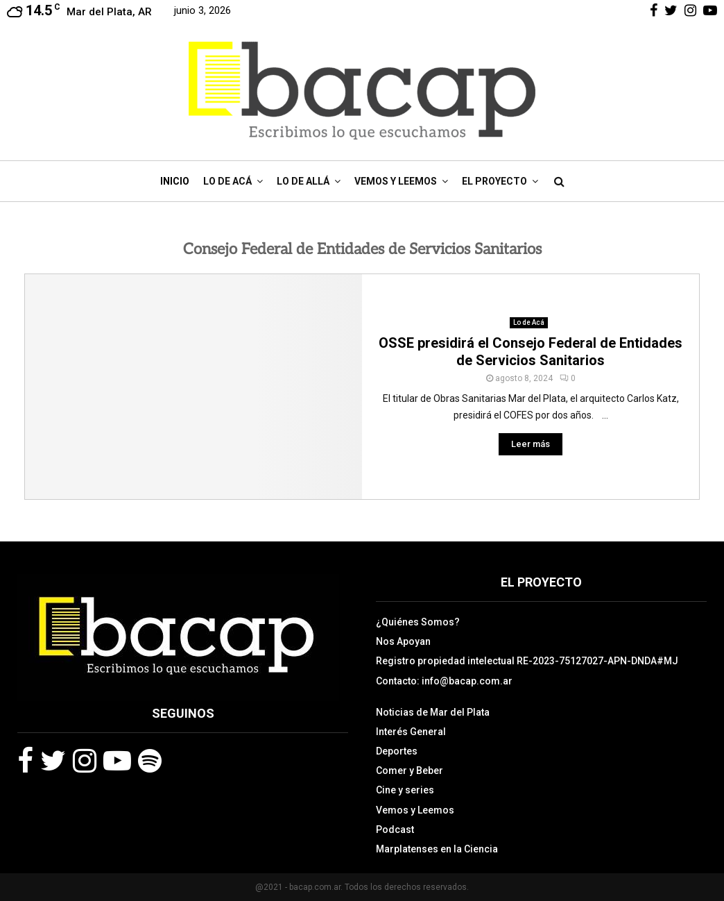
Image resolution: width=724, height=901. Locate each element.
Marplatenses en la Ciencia (437, 848)
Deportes (396, 751)
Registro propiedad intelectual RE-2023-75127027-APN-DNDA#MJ (527, 660)
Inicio (174, 181)
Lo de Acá (227, 181)
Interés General (411, 731)
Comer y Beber (409, 770)
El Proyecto (494, 181)
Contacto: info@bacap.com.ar (444, 681)
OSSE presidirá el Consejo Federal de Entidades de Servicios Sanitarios (530, 352)
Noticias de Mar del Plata (433, 712)
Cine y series (405, 789)
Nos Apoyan (403, 641)
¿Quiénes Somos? (418, 622)
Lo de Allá (303, 181)
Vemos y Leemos (395, 181)
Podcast (395, 829)
